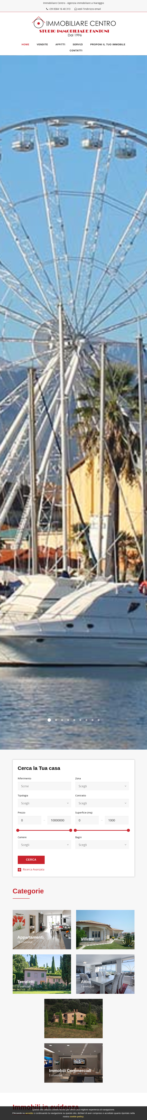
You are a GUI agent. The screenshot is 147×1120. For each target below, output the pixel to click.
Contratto (80, 795)
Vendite (42, 44)
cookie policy (76, 1116)
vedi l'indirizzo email (87, 8)
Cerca (31, 859)
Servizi (78, 44)
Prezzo (21, 812)
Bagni (78, 837)
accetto (29, 1113)
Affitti (60, 44)
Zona (78, 778)
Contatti (76, 50)
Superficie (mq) (83, 812)
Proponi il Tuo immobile (107, 44)
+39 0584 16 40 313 (58, 8)
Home (25, 44)
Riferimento (24, 778)
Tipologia (23, 795)
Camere (22, 837)
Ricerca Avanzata (31, 869)
